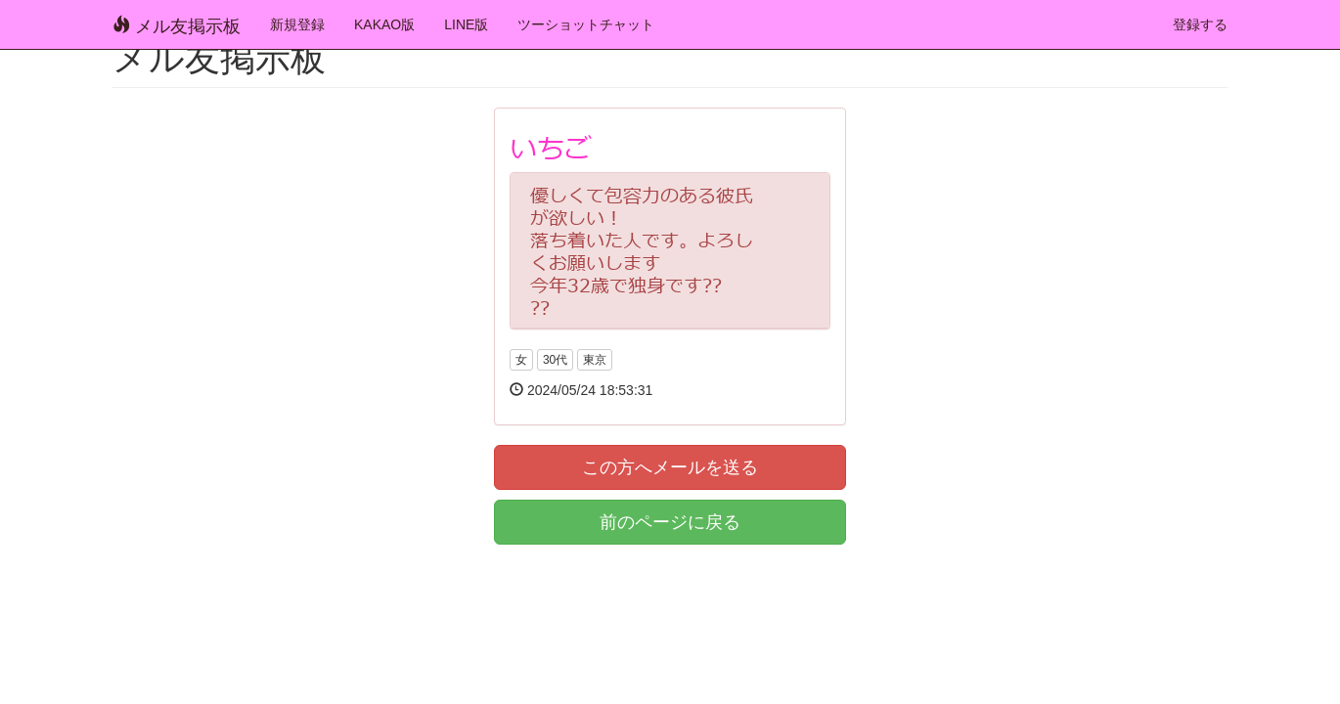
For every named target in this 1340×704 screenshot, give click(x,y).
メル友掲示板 (176, 26)
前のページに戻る (670, 522)
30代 (555, 360)
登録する (1200, 24)
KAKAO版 (384, 24)
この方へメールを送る (670, 467)
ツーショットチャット (585, 24)
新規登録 (297, 24)
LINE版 (466, 24)
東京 (594, 360)
